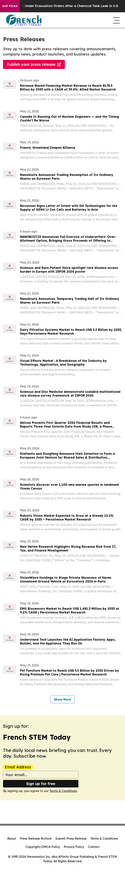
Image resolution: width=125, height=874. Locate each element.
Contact (94, 847)
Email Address (18, 767)
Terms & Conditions (63, 791)
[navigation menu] (116, 20)
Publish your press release (34, 64)
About (11, 838)
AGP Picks (10, 6)
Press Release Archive (36, 838)
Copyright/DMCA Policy (42, 847)
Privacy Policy (74, 847)
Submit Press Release (71, 838)
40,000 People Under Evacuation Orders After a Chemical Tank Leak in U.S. (63, 6)
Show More (62, 699)
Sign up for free (40, 783)
